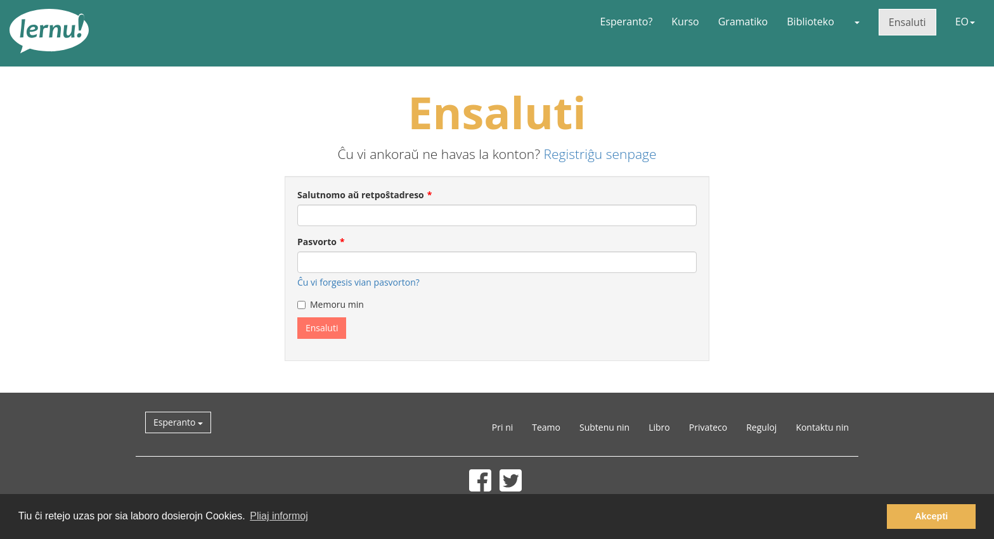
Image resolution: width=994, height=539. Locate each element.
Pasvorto (317, 242)
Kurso (685, 22)
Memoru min (330, 304)
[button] (856, 21)
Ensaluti (907, 22)
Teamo (546, 427)
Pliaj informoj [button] (279, 515)
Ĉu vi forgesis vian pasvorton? (358, 282)
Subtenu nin (604, 427)
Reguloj (761, 427)
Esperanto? (626, 22)
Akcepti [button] (931, 516)
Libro (659, 427)
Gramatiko (743, 22)
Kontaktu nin (822, 427)
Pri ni (502, 427)
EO (965, 22)
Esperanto (178, 422)
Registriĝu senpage (600, 154)
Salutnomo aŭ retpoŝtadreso (360, 195)
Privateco (708, 427)
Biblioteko (810, 22)
